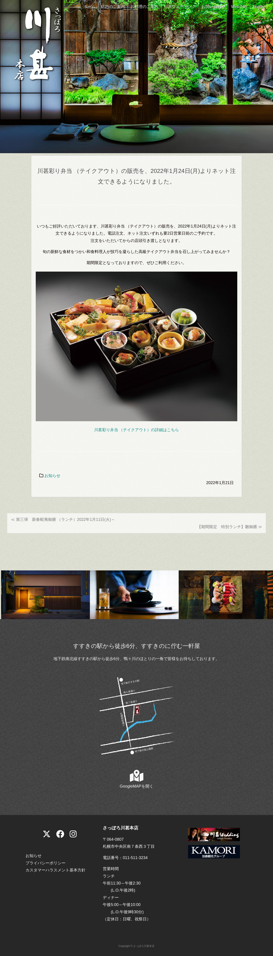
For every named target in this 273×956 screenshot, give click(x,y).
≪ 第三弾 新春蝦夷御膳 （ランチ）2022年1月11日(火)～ (63, 519)
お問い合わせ (214, 6)
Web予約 (239, 6)
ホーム (89, 6)
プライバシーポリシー (45, 863)
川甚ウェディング (180, 6)
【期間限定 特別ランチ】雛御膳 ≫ (229, 527)
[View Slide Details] (45, 594)
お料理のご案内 (144, 6)
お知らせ (52, 475)
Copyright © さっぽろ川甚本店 (137, 946)
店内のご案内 (113, 6)
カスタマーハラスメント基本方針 (55, 870)
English (259, 6)
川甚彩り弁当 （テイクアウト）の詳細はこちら (136, 430)
